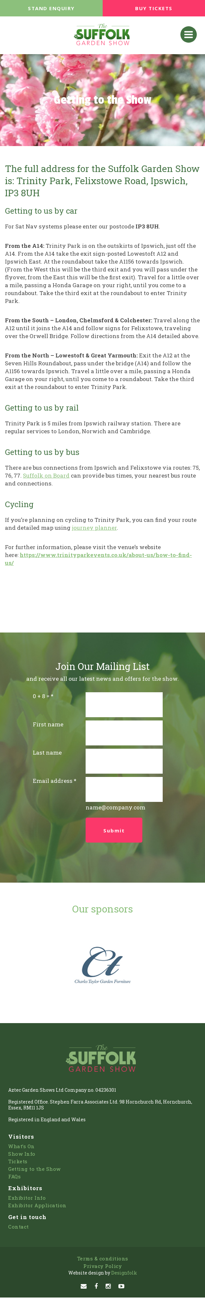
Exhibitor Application (37, 1205)
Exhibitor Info (27, 1197)
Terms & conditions (102, 1258)
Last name (47, 752)
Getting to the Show (34, 1169)
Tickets (18, 1161)
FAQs (14, 1176)
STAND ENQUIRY (51, 8)
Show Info (21, 1153)
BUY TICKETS (154, 8)
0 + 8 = (41, 696)
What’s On (21, 1146)
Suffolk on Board (46, 475)
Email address (52, 780)
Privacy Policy (102, 1266)
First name (48, 724)
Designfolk (102, 1273)
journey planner (94, 527)
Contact (18, 1226)
